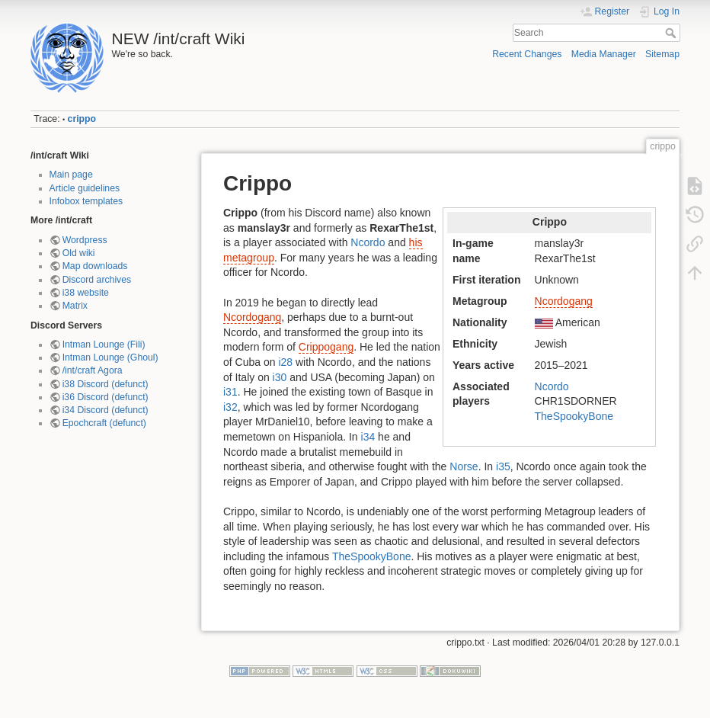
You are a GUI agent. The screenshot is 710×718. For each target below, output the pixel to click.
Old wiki (78, 253)
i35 (503, 466)
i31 (230, 392)
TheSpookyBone (574, 416)
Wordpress (84, 240)
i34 (368, 437)
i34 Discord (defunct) (105, 410)
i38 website (85, 292)
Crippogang (326, 347)
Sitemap (662, 54)
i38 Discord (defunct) (105, 384)
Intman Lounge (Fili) (104, 344)
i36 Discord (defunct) (105, 397)
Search (672, 32)
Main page (71, 174)
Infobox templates (86, 201)
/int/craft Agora (92, 370)
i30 (280, 377)
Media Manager (603, 54)
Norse (463, 466)
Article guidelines (85, 188)
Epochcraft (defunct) (104, 423)
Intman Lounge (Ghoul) (110, 357)
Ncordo (552, 386)
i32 (230, 407)
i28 (285, 362)
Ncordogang (564, 301)
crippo (82, 119)
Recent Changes (526, 54)
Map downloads (95, 266)
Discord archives (97, 279)
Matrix (75, 305)
